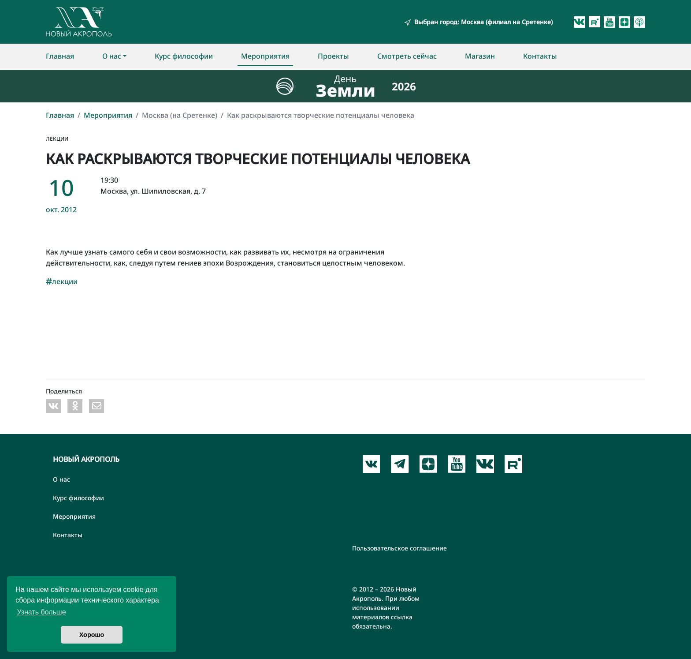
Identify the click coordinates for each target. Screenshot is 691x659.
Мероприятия (265, 56)
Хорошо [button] (91, 634)
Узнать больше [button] (41, 612)
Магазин (480, 56)
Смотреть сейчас (407, 56)
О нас (111, 56)
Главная (60, 56)
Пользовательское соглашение (399, 548)
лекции (62, 281)
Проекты (333, 56)
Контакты (540, 56)
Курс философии (184, 56)
